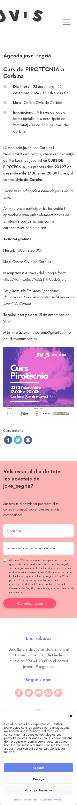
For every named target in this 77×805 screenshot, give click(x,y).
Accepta (38, 767)
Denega (38, 779)
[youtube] (38, 693)
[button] (71, 716)
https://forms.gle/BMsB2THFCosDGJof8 (35, 279)
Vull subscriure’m (29, 603)
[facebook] (19, 693)
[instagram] (48, 693)
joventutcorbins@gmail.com (45, 332)
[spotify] (58, 693)
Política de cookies (22, 799)
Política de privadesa (42, 799)
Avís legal (58, 799)
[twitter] (29, 693)
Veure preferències (38, 790)
